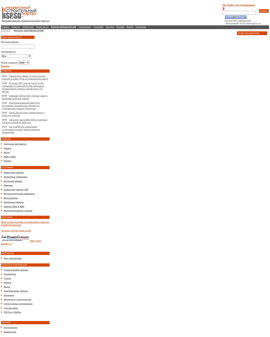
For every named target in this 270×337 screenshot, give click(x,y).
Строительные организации (18, 304)
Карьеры (8, 185)
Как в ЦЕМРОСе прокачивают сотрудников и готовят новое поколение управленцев (21, 129)
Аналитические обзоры (16, 291)
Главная (5, 27)
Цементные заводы (14, 172)
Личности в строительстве (17, 299)
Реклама (120, 27)
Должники (98, 27)
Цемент (7, 148)
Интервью (9, 295)
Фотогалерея (10, 327)
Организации (84, 27)
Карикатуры (10, 332)
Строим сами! (11, 308)
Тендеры (110, 27)
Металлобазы (11, 198)
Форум (130, 27)
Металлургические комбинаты (19, 194)
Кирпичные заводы (14, 202)
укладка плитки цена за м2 (16, 230)
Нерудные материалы (15, 144)
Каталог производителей (28, 30)
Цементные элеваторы (15, 177)
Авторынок (140, 27)
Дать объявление (13, 258)
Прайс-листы (42, 27)
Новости (16, 27)
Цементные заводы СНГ (16, 189)
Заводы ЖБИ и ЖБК (14, 206)
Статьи (7, 278)
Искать (264, 11)
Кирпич (7, 161)
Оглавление (10, 274)
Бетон (7, 152)
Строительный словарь (16, 270)
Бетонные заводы (13, 181)
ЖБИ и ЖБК (10, 157)
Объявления (28, 27)
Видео (7, 287)
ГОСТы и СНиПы (12, 312)
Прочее (7, 282)
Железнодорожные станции (18, 211)
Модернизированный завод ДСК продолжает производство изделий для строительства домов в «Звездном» (21, 106)
